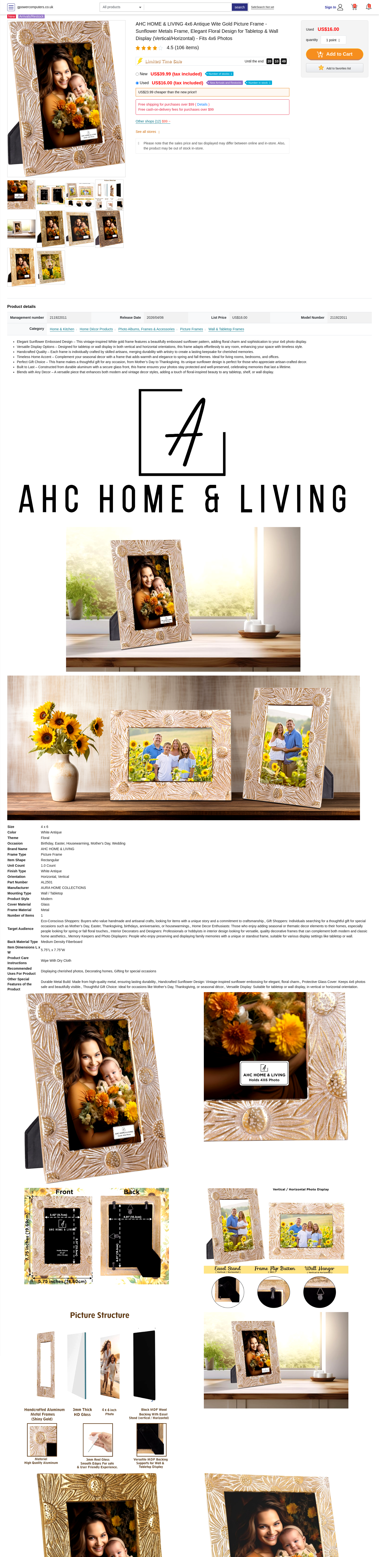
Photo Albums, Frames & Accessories (146, 329)
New (186, 73)
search (240, 7)
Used (206, 82)
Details (202, 104)
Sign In (330, 7)
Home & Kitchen (62, 329)
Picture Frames (191, 329)
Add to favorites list (335, 67)
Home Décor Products (96, 329)
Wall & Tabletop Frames (226, 329)
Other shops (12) (153, 121)
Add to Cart (334, 54)
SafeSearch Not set (262, 7)
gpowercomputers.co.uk (35, 7)
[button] (369, 6)
